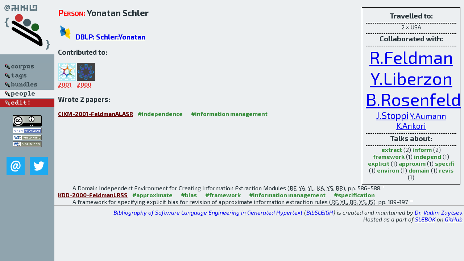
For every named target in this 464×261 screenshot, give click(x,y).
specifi (444, 163)
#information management (229, 113)
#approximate (152, 194)
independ (427, 156)
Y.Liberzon (411, 77)
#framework (223, 194)
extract (391, 149)
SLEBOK (425, 219)
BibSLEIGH (319, 212)
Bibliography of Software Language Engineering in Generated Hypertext (208, 212)
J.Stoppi (392, 115)
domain (419, 170)
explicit (378, 163)
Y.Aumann (428, 115)
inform (422, 149)
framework (389, 156)
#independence (160, 113)
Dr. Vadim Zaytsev (439, 212)
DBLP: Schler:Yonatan (110, 37)
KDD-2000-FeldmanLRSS (93, 194)
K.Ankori (411, 125)
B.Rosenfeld (413, 98)
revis (446, 170)
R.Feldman (411, 56)
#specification (354, 194)
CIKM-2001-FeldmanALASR (95, 113)
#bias (189, 194)
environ (388, 170)
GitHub (454, 219)
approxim (412, 163)
